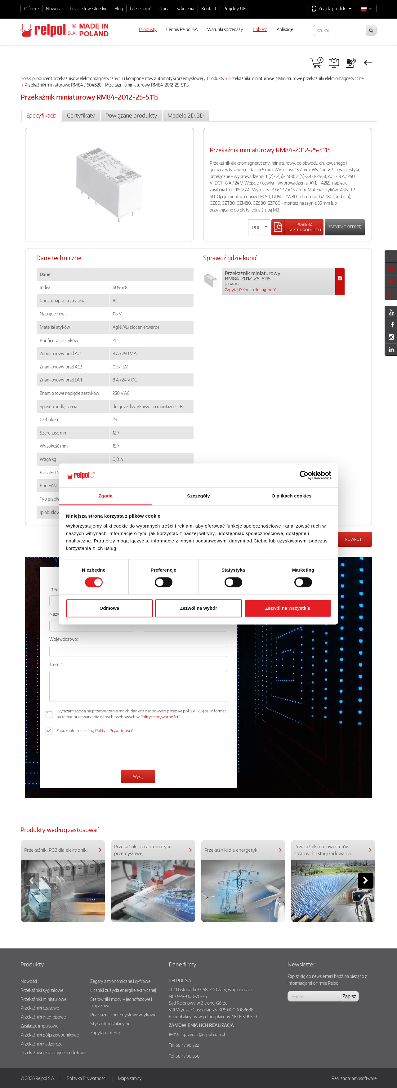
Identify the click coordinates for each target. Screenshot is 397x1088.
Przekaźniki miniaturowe (251, 78)
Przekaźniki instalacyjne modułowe (53, 1052)
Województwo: (63, 639)
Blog (118, 8)
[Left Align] (297, 227)
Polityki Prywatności (113, 730)
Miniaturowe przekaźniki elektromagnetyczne (321, 78)
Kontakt (208, 8)
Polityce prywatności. (160, 716)
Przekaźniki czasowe (39, 1007)
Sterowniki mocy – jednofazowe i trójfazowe (121, 1002)
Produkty (216, 78)
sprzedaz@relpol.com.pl (203, 1034)
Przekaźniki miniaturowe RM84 (54, 84)
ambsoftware (364, 1078)
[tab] (41, 116)
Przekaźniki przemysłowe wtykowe (123, 1014)
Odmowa (109, 608)
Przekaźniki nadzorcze (41, 1043)
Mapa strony (130, 1078)
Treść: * (56, 664)
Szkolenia (185, 8)
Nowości (54, 8)
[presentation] (96, 753)
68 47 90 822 (187, 1045)
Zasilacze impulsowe (39, 1025)
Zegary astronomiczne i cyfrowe (120, 981)
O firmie (31, 8)
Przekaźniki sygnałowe (41, 990)
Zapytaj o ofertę (344, 227)
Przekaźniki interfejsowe (43, 1016)
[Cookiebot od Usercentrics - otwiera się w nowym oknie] (304, 475)
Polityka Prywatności (86, 1078)
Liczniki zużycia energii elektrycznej (123, 990)
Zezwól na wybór (198, 608)
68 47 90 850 (187, 1056)
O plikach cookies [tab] (291, 495)
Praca (163, 8)
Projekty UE (234, 8)
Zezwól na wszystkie (287, 608)
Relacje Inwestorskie (88, 8)
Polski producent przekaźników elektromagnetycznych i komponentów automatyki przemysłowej (111, 78)
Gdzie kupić (140, 8)
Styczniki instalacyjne (110, 1023)
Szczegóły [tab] (198, 495)
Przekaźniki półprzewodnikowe (49, 1034)
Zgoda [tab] (105, 495)
